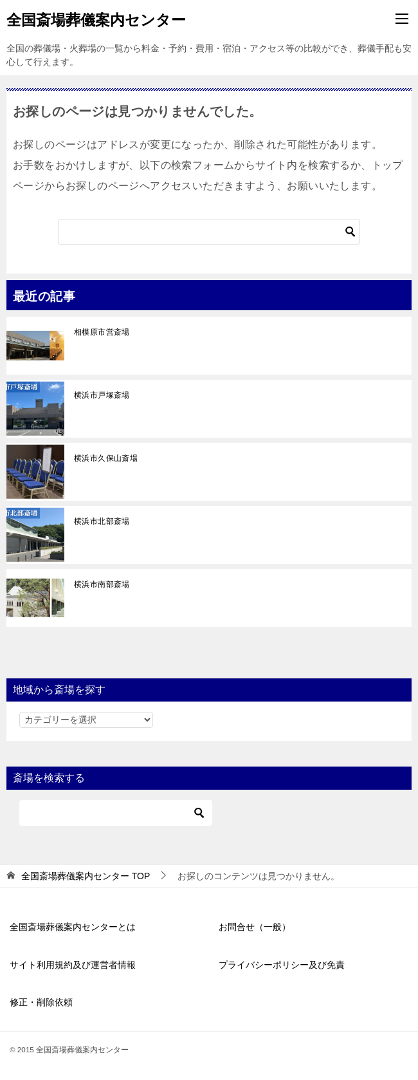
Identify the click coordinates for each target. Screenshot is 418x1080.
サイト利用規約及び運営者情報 (73, 965)
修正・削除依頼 (41, 1002)
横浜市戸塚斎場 (102, 395)
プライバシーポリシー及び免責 (282, 965)
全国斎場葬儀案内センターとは (73, 927)
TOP (85, 876)
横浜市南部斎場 (102, 584)
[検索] (209, 232)
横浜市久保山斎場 (106, 458)
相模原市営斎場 (102, 332)
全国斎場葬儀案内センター (96, 19)
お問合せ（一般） (255, 927)
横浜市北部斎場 (102, 521)
